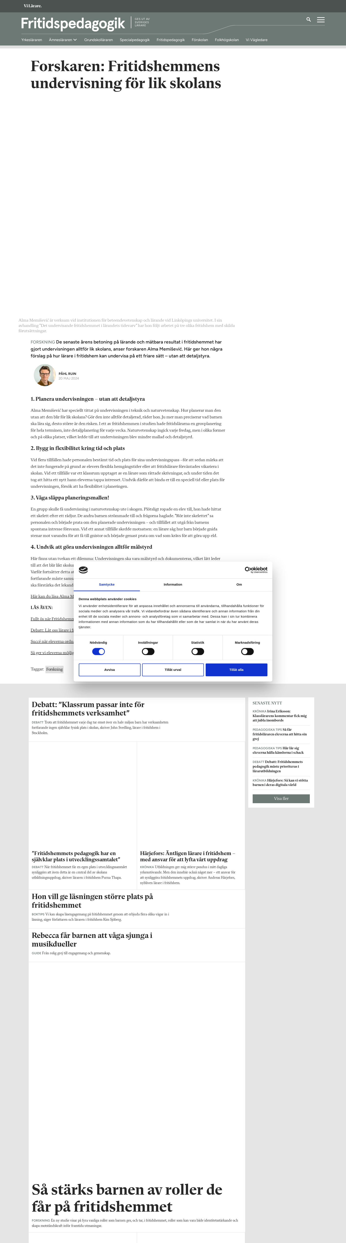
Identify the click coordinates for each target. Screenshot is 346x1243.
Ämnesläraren (61, 40)
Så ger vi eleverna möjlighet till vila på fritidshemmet (78, 438)
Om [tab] (239, 584)
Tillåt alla (236, 670)
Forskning (54, 455)
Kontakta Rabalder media (152, 1214)
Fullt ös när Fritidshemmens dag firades (66, 404)
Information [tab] (173, 584)
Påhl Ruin (67, 159)
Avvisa (109, 670)
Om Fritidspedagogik (46, 1212)
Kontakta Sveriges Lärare (248, 1221)
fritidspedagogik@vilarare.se (51, 1218)
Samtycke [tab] (107, 584)
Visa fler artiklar (137, 966)
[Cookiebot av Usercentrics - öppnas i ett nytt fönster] (248, 570)
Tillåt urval (173, 670)
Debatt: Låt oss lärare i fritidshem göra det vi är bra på (79, 416)
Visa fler (281, 584)
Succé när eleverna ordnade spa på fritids (67, 427)
